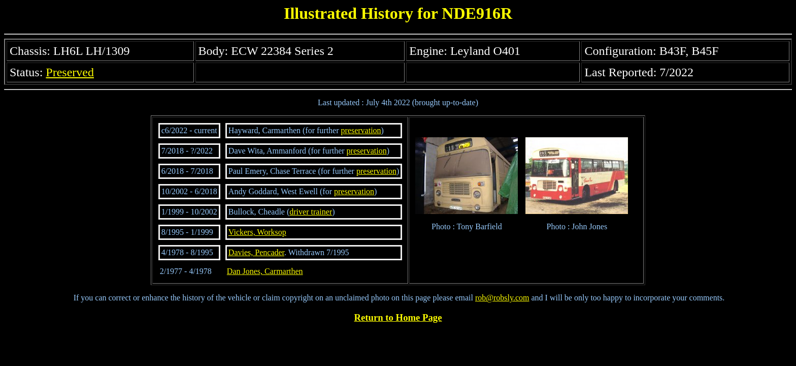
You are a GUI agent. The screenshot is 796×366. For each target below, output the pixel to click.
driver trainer (310, 211)
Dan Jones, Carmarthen (265, 271)
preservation (361, 130)
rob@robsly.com (502, 297)
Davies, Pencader (256, 252)
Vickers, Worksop (257, 232)
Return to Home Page (398, 317)
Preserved (70, 72)
